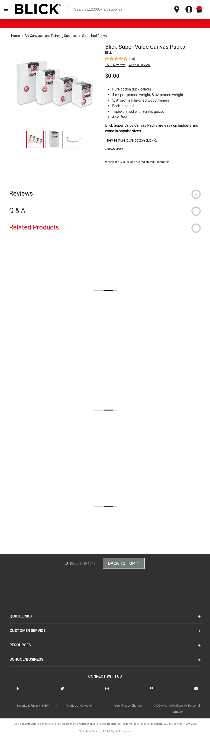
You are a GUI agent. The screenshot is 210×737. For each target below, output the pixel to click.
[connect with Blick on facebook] (17, 691)
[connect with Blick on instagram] (107, 691)
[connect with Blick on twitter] (62, 691)
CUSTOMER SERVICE (27, 630)
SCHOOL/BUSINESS (26, 659)
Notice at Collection (80, 705)
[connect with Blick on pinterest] (151, 691)
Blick (108, 52)
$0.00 (112, 76)
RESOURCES (20, 645)
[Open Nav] (6, 9)
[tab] (105, 193)
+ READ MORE (114, 149)
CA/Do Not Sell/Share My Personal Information (177, 708)
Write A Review (140, 65)
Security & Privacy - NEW (32, 705)
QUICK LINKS (21, 616)
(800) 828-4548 (80, 563)
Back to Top (123, 563)
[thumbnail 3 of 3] (73, 139)
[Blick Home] (38, 9)
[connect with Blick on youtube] (196, 691)
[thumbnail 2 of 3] (54, 139)
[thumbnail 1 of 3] (35, 139)
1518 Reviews (115, 65)
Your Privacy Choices (128, 705)
